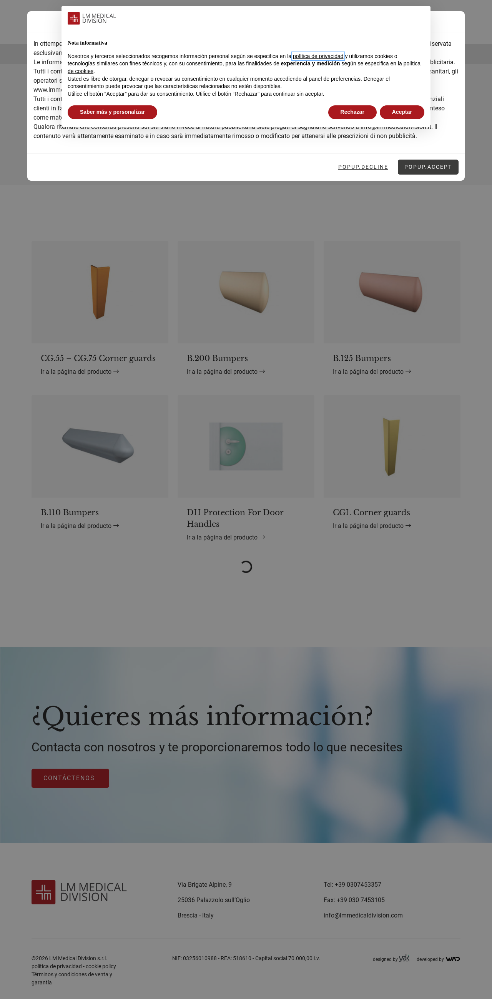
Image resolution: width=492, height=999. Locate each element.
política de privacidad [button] (318, 56)
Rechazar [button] (352, 112)
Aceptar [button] (402, 112)
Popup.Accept (428, 167)
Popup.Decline (363, 167)
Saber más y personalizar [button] (112, 112)
